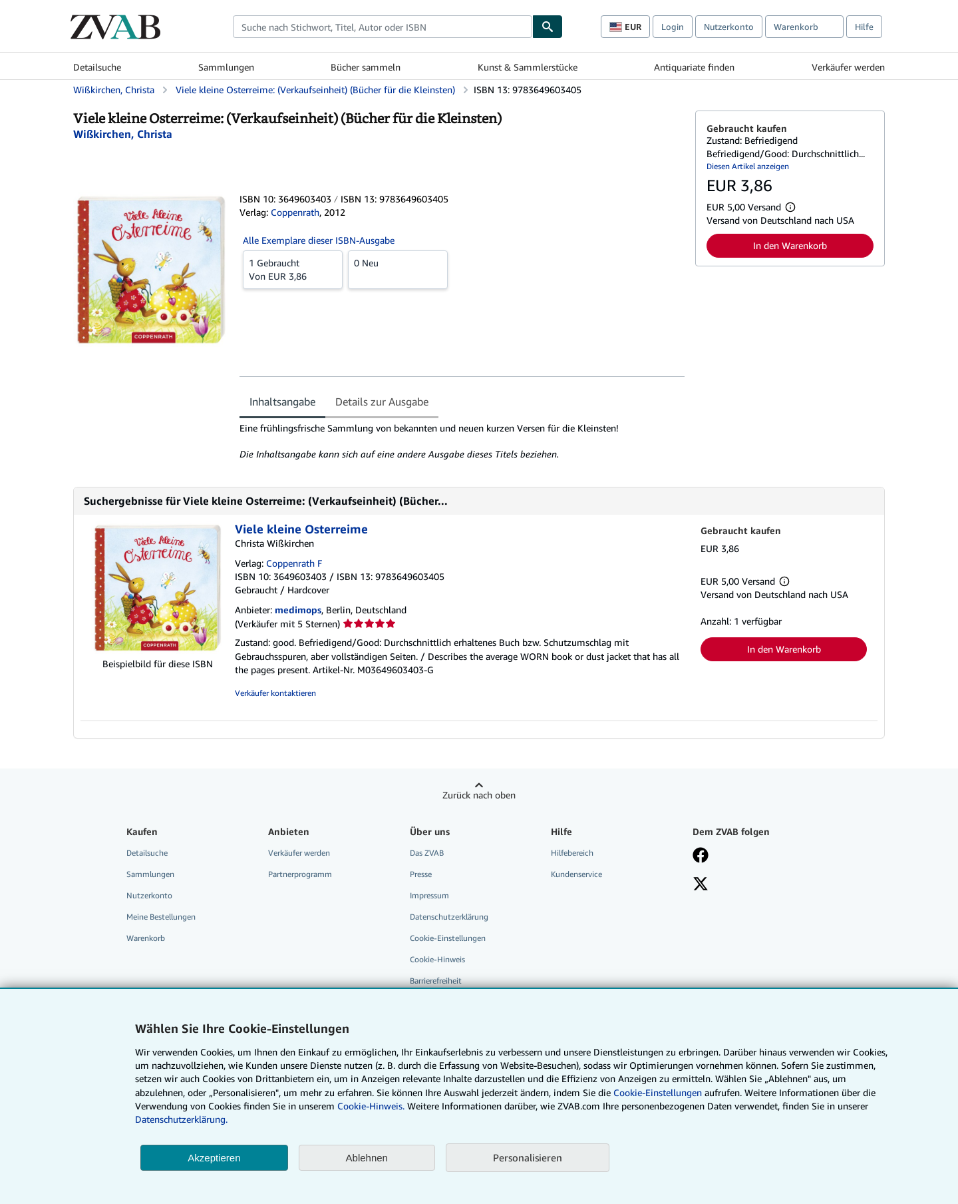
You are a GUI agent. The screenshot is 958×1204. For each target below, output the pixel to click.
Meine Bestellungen (161, 917)
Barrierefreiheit (436, 981)
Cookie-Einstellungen (657, 1092)
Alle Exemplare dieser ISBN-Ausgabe (319, 240)
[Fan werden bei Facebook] (701, 856)
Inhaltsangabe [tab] (282, 401)
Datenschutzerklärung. (181, 1119)
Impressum (429, 895)
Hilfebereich (572, 853)
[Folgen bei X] (701, 885)
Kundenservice (576, 874)
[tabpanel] (462, 441)
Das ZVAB (427, 853)
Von (293, 269)
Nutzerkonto (729, 26)
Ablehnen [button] (367, 1157)
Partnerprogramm (300, 874)
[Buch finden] (547, 26)
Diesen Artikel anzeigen (748, 166)
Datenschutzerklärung (449, 917)
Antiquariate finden (694, 67)
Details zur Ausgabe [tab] (381, 401)
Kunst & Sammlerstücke (527, 67)
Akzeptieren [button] (214, 1157)
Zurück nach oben (479, 794)
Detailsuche (97, 67)
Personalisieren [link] (527, 1157)
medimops (298, 609)
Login (672, 26)
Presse (421, 874)
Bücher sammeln (365, 67)
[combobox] (382, 26)
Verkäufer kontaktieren (275, 693)
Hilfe (864, 26)
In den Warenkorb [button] (790, 245)
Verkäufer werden (848, 67)
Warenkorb (145, 938)
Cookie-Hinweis (437, 959)
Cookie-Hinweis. (370, 1105)
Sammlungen (226, 67)
